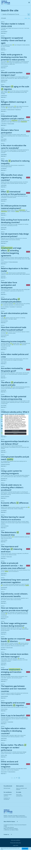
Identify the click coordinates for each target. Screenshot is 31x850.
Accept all (15, 433)
